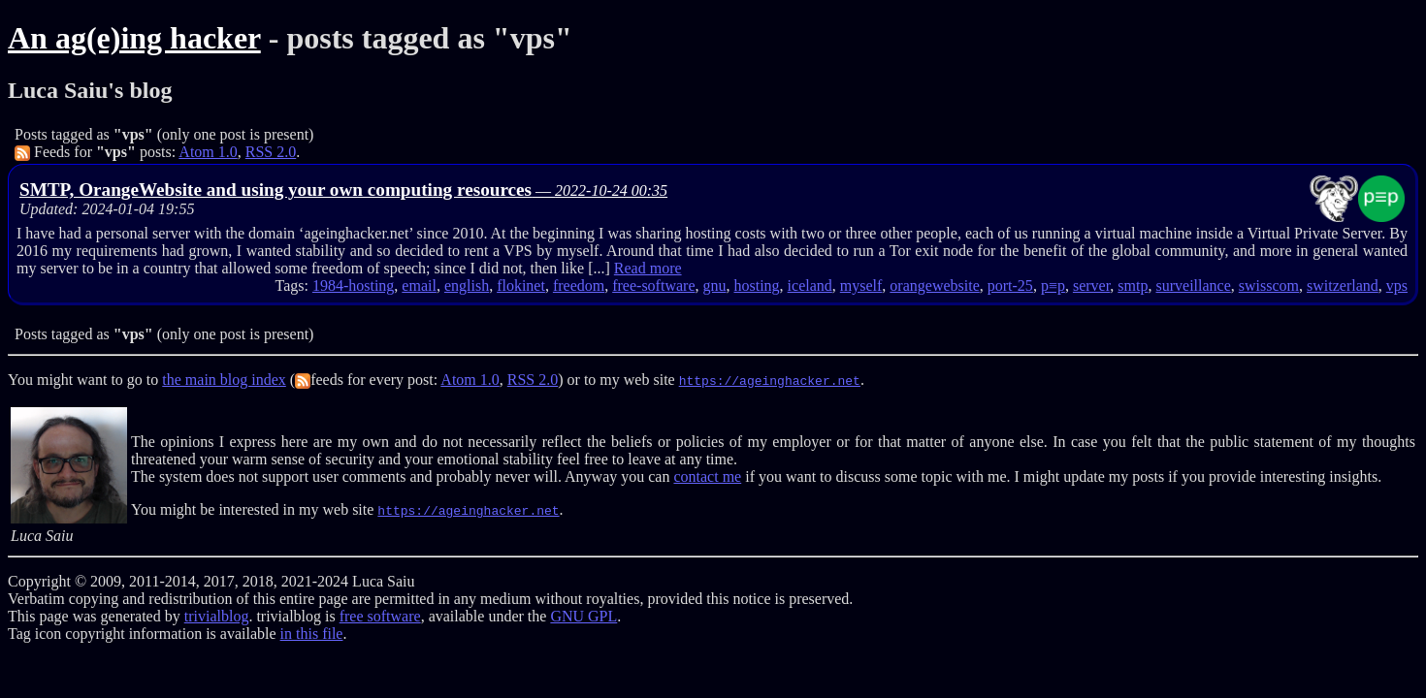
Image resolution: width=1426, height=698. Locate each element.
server (1091, 285)
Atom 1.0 (207, 151)
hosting (756, 285)
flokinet (521, 285)
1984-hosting (353, 285)
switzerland (1342, 285)
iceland (810, 285)
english (466, 285)
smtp (1133, 285)
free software (380, 616)
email (419, 285)
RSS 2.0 (270, 151)
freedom (578, 285)
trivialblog (216, 616)
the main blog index (224, 379)
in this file (311, 633)
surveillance (1192, 285)
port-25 (1010, 285)
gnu (714, 285)
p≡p (1053, 285)
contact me (707, 476)
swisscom (1269, 285)
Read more (648, 268)
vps (1397, 285)
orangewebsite (934, 285)
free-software (653, 285)
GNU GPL (583, 616)
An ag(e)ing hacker (134, 37)
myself (861, 285)
